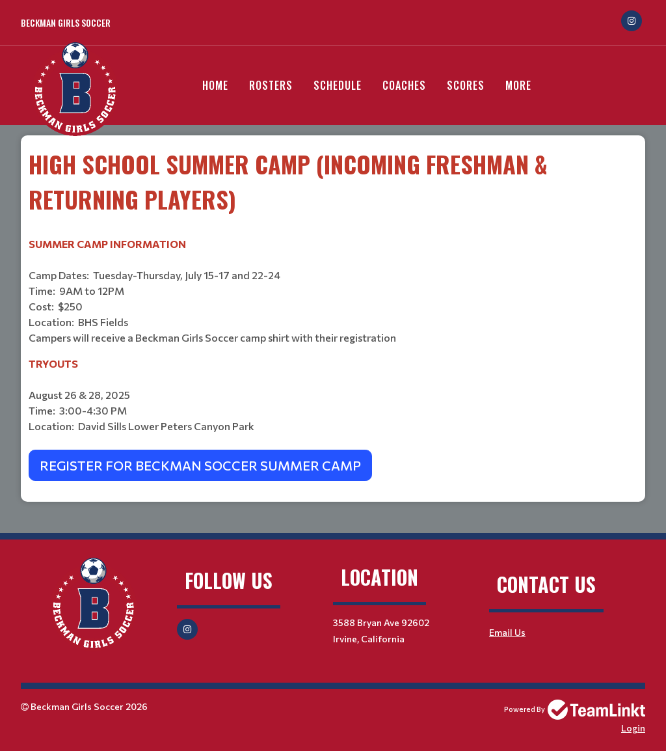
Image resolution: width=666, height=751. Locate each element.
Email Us (507, 632)
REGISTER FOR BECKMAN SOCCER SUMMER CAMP (200, 465)
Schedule (337, 85)
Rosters (271, 85)
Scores (466, 85)
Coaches (404, 85)
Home (215, 85)
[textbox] (333, 313)
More (518, 85)
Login (633, 727)
